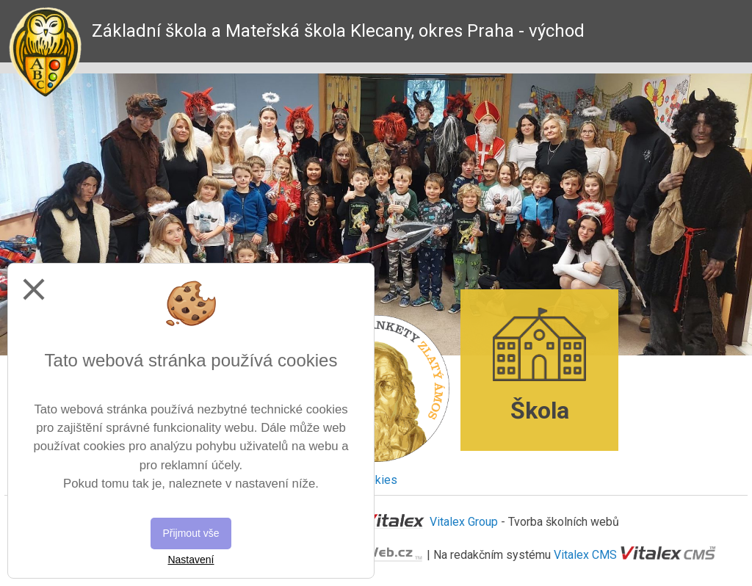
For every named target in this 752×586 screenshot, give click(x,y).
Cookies (376, 480)
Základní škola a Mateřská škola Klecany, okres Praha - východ (338, 31)
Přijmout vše (190, 533)
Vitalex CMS (585, 554)
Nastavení (190, 559)
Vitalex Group (464, 522)
